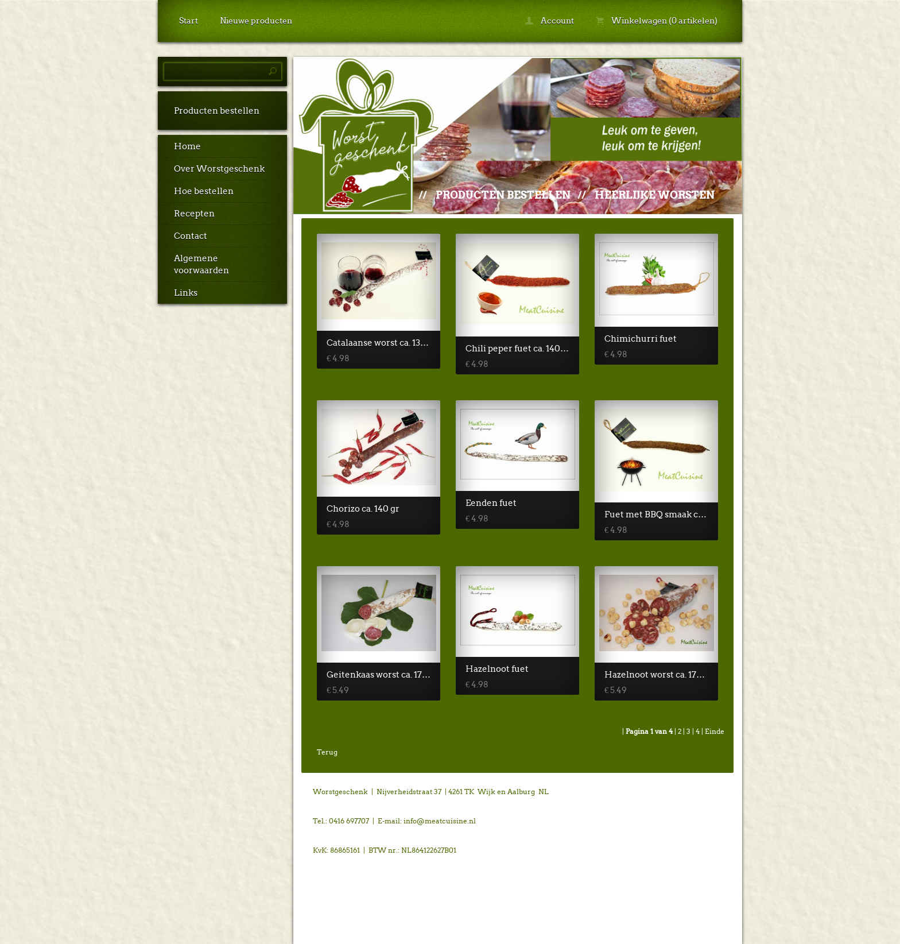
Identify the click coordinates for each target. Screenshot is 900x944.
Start (188, 20)
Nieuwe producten (256, 20)
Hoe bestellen (204, 191)
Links (185, 293)
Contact (190, 236)
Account (549, 20)
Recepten (194, 213)
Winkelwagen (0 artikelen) (656, 20)
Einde (714, 731)
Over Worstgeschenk (219, 169)
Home (187, 146)
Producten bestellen (216, 111)
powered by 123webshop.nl (670, 791)
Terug (327, 752)
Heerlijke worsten (655, 195)
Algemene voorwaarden (201, 264)
